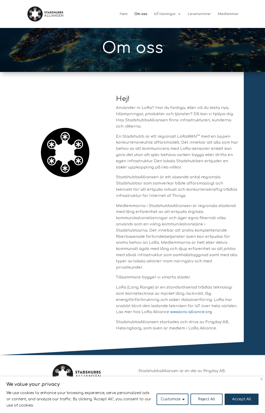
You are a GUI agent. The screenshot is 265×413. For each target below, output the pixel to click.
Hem (124, 14)
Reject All (206, 399)
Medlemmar (228, 14)
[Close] (261, 379)
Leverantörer (199, 14)
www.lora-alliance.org (191, 312)
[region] (132, 395)
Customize (171, 399)
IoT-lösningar (165, 14)
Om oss (140, 14)
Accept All (241, 399)
